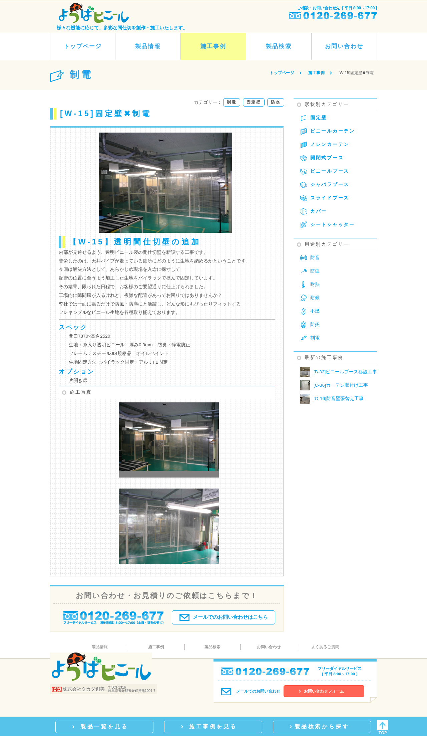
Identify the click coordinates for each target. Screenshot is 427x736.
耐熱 (315, 284)
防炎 (315, 324)
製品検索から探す (322, 726)
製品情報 (147, 46)
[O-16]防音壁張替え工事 (332, 399)
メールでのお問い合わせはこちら (223, 616)
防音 (315, 257)
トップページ (83, 46)
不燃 (315, 311)
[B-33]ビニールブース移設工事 (338, 372)
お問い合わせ (344, 46)
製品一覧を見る (104, 726)
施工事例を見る (213, 726)
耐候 (315, 297)
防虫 (315, 270)
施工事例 (213, 46)
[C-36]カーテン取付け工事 (334, 385)
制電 (315, 337)
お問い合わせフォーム (324, 691)
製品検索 (278, 46)
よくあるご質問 (325, 647)
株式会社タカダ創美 (84, 689)
